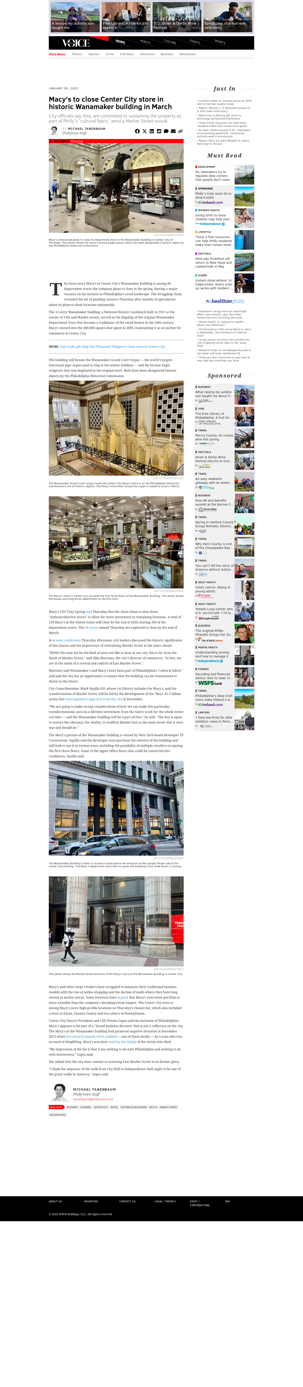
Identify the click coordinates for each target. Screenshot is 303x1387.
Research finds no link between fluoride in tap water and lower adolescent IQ (224, 351)
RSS (227, 1201)
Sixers (202, 275)
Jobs (201, 408)
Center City (101, 1107)
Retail (114, 1107)
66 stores (91, 627)
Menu (55, 43)
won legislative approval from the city (93, 699)
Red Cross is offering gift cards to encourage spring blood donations (219, 116)
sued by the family (122, 1042)
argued (122, 997)
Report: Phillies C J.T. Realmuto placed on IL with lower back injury (223, 109)
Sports (220, 41)
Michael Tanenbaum (87, 128)
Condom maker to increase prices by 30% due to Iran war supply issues (224, 102)
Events (195, 41)
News (120, 41)
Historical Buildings (134, 1107)
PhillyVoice (76, 43)
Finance (203, 669)
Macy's (153, 1107)
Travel (202, 430)
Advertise (91, 1201)
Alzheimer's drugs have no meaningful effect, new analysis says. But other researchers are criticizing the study (222, 314)
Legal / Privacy (165, 1201)
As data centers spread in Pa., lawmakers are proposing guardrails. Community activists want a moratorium (224, 133)
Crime (110, 54)
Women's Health (209, 210)
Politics (77, 54)
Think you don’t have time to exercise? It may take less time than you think (223, 358)
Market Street (168, 1107)
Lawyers (204, 712)
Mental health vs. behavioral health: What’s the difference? (220, 323)
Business (167, 54)
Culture (170, 41)
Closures (77, 141)
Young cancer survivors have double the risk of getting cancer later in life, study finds (223, 343)
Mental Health (208, 647)
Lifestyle (204, 232)
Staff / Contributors (200, 1203)
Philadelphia (58, 1114)
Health (145, 41)
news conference (68, 640)
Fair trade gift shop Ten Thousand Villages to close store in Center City (112, 347)
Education (147, 54)
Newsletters (188, 54)
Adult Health (207, 582)
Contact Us (127, 1201)
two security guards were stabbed (91, 1036)
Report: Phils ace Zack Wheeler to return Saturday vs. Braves (223, 142)
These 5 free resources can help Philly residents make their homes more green (222, 124)
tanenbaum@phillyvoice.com (93, 1099)
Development (207, 167)
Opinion (94, 54)
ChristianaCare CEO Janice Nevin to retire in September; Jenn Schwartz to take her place (224, 332)
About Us (55, 1201)
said (89, 612)
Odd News (127, 54)
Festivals (204, 253)
